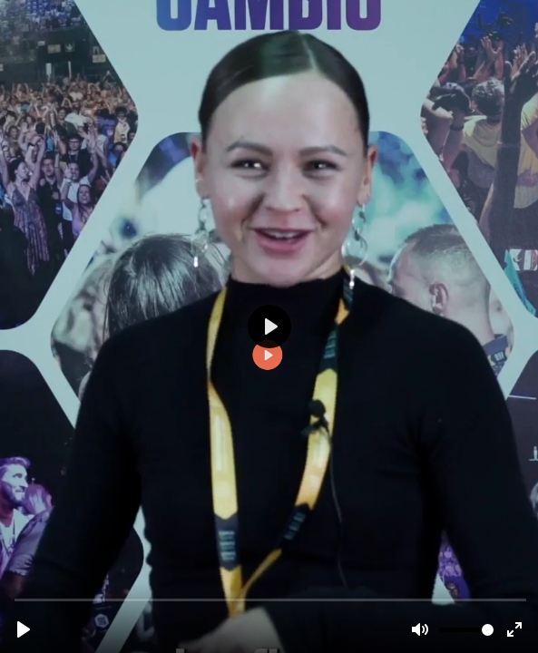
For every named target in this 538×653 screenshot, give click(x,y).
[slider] (271, 599)
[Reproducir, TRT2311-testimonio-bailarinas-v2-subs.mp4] (23, 629)
